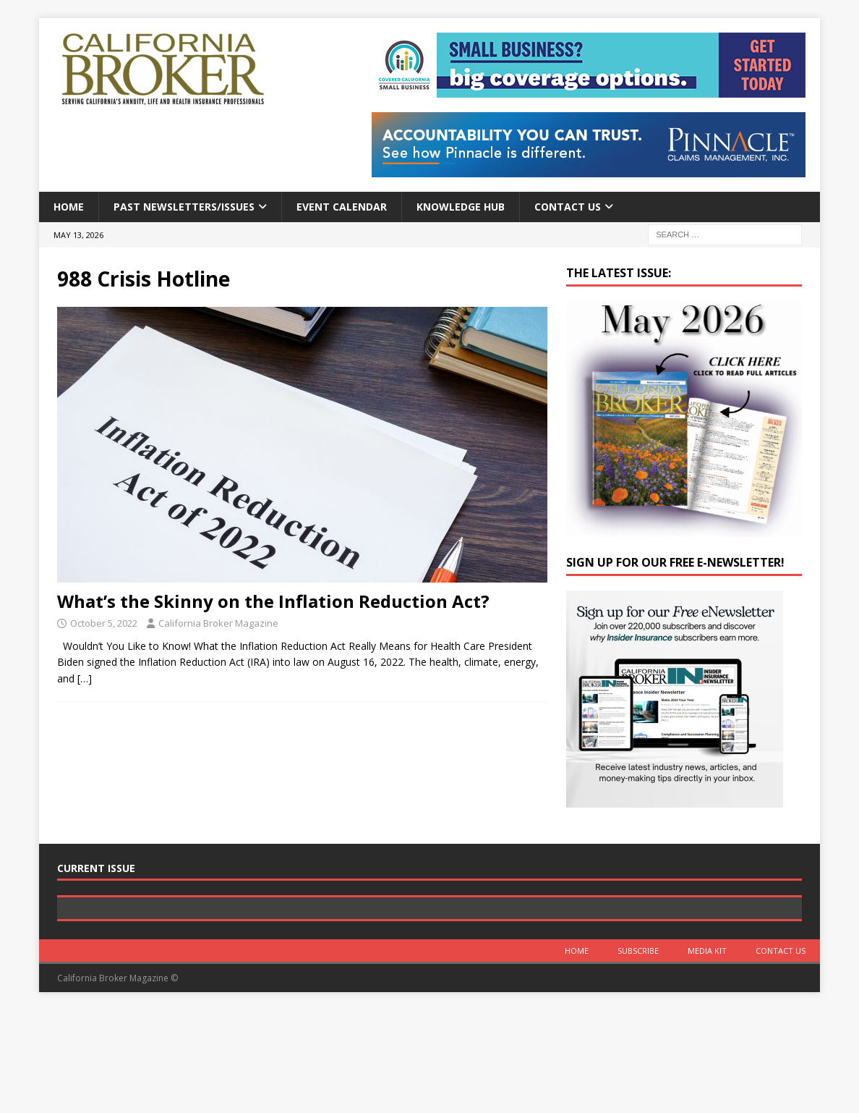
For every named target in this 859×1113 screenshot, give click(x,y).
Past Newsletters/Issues (184, 206)
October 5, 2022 (103, 623)
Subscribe (638, 1053)
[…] (84, 678)
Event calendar (341, 206)
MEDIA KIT (707, 1053)
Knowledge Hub (460, 206)
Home (69, 206)
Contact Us (567, 206)
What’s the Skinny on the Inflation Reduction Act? (273, 601)
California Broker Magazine (218, 623)
